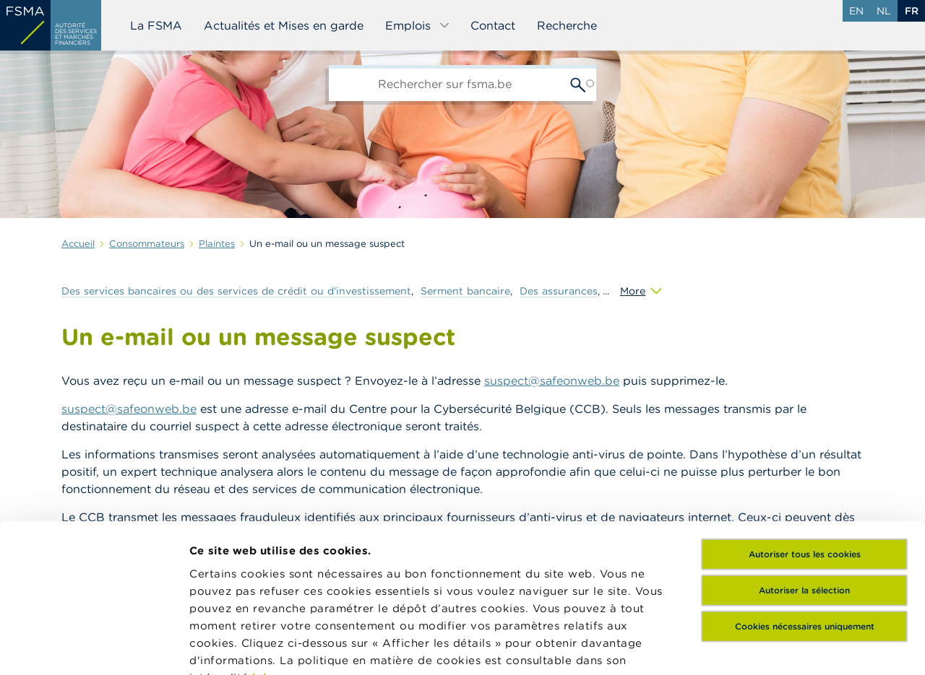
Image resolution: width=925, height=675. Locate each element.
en (856, 10)
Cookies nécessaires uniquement (804, 487)
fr (911, 10)
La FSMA (156, 25)
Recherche (567, 25)
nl (884, 10)
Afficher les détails (242, 646)
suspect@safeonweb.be (551, 380)
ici (259, 538)
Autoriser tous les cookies (805, 414)
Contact (492, 25)
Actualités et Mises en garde (283, 25)
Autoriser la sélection (804, 450)
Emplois (417, 25)
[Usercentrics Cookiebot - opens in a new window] (93, 647)
